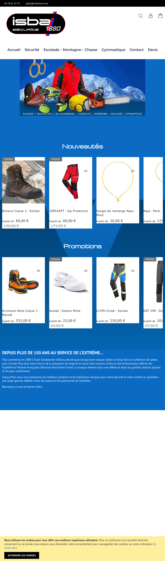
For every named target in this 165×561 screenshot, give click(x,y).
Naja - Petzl (152, 211)
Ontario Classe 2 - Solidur (21, 211)
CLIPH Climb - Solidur (112, 311)
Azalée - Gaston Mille (65, 311)
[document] (82, 548)
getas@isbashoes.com (37, 3)
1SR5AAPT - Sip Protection (68, 211)
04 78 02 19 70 (12, 3)
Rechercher (140, 16)
